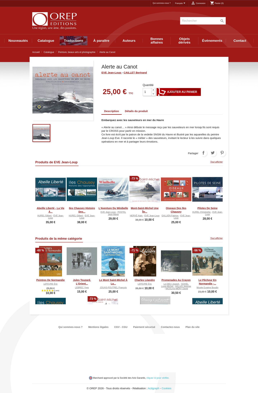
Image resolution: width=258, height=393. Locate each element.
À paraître (101, 40)
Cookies (166, 388)
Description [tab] (111, 111)
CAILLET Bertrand (135, 72)
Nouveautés (18, 40)
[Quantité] (147, 92)
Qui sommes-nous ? (162, 3)
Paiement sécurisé (144, 327)
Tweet (212, 152)
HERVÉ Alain (136, 215)
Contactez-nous (170, 327)
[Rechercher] (203, 21)
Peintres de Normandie (50, 280)
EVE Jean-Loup (111, 72)
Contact (239, 40)
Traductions (73, 40)
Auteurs (129, 40)
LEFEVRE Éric (51, 284)
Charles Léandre (145, 280)
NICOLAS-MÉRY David (177, 288)
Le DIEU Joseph (172, 284)
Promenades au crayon (176, 280)
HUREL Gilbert (44, 215)
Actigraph (153, 388)
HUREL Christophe (201, 212)
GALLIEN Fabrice (170, 215)
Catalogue (46, 40)
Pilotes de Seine (207, 208)
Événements (212, 40)
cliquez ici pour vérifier (158, 378)
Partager (203, 152)
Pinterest (222, 152)
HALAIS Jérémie (183, 286)
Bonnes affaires (156, 40)
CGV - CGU (120, 327)
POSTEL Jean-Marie (117, 213)
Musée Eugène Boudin (207, 287)
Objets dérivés (184, 40)
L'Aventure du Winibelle (113, 208)
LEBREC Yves (82, 287)
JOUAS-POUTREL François (113, 287)
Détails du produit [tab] (136, 111)
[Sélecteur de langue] (181, 3)
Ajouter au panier (178, 92)
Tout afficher (216, 161)
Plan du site (192, 327)
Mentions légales (98, 327)
